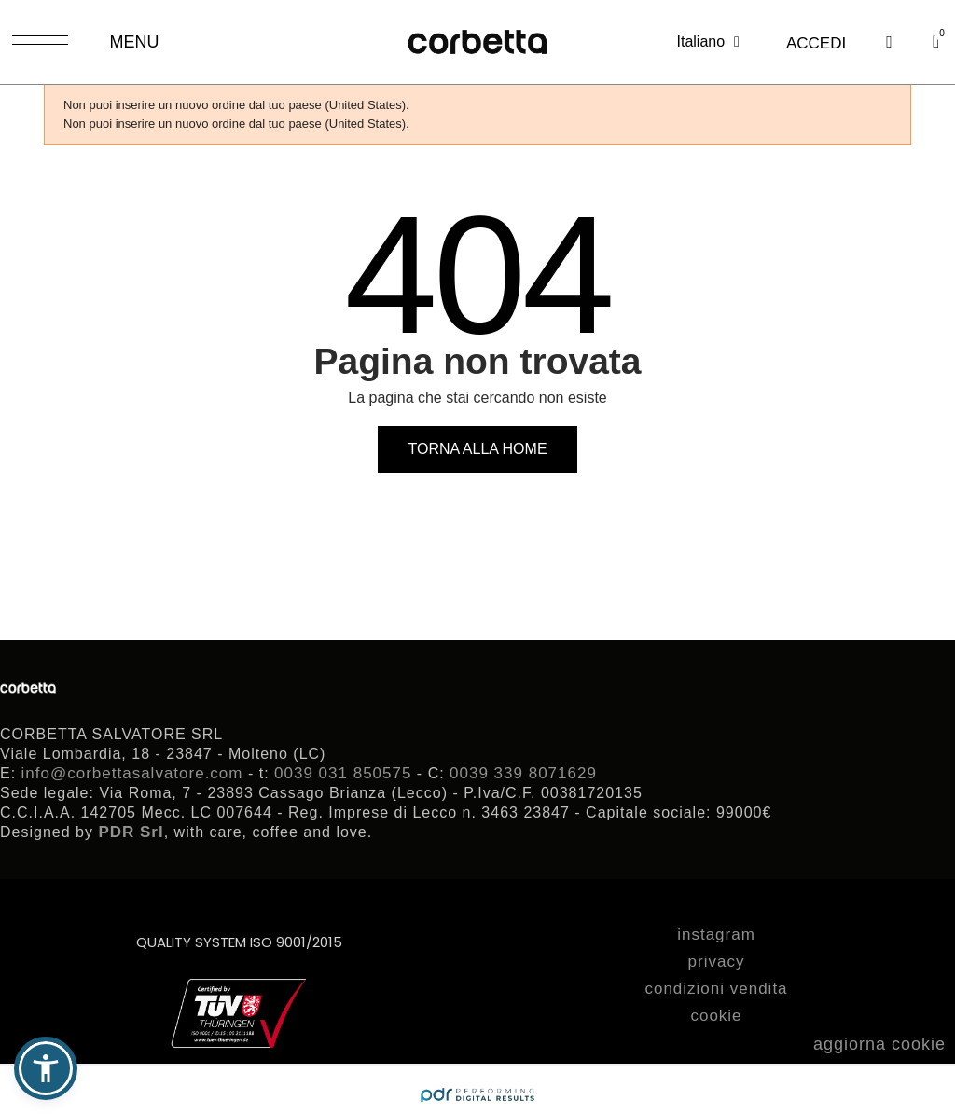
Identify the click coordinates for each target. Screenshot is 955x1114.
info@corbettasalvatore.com (132, 773)
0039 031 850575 (342, 773)
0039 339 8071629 (523, 773)
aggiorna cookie (879, 1044)
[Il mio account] (816, 43)
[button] (889, 42)
